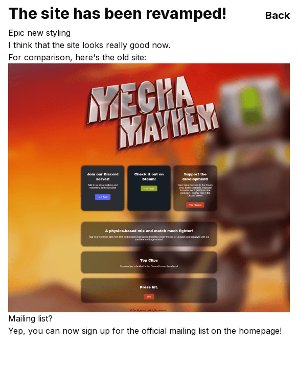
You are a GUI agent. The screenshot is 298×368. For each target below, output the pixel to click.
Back (277, 15)
